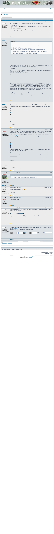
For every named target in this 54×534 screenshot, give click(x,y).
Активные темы (10, 11)
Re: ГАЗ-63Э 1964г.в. (18, 21)
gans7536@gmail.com (16, 135)
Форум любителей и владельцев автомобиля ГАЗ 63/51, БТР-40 (34, 256)
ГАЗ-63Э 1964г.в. (5, 14)
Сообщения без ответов (4, 11)
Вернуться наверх (4, 127)
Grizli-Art (13, 256)
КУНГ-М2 (14, 228)
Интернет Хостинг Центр (31, 257)
